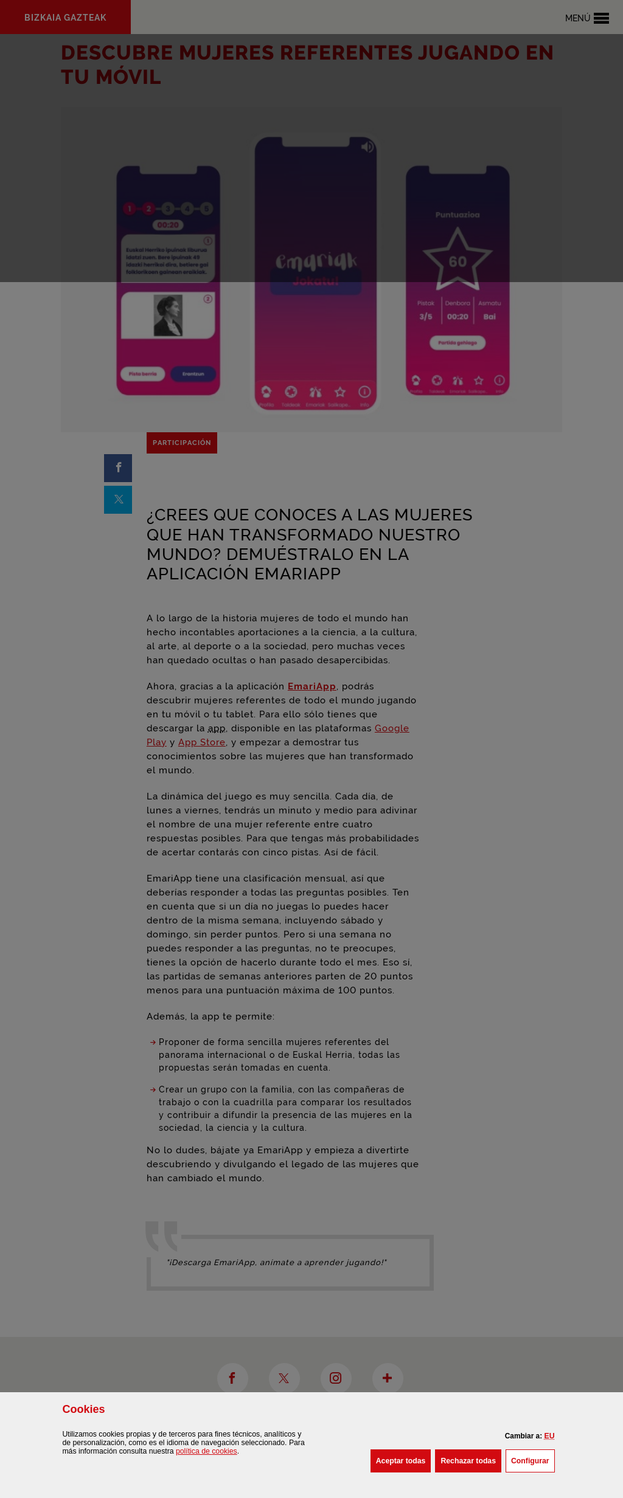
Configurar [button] (533, 1459)
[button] (550, 1436)
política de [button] (206, 1451)
